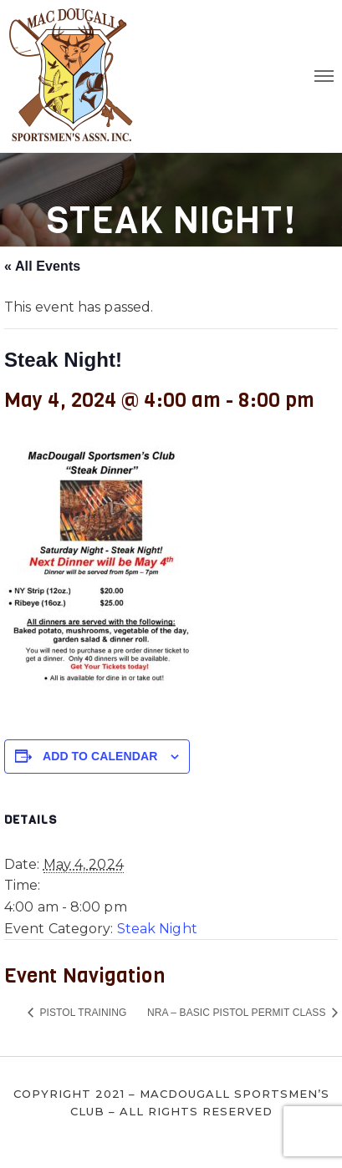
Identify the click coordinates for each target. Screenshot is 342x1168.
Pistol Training (81, 1012)
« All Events (42, 266)
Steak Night (157, 929)
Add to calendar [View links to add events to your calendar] (100, 756)
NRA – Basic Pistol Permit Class (238, 1012)
